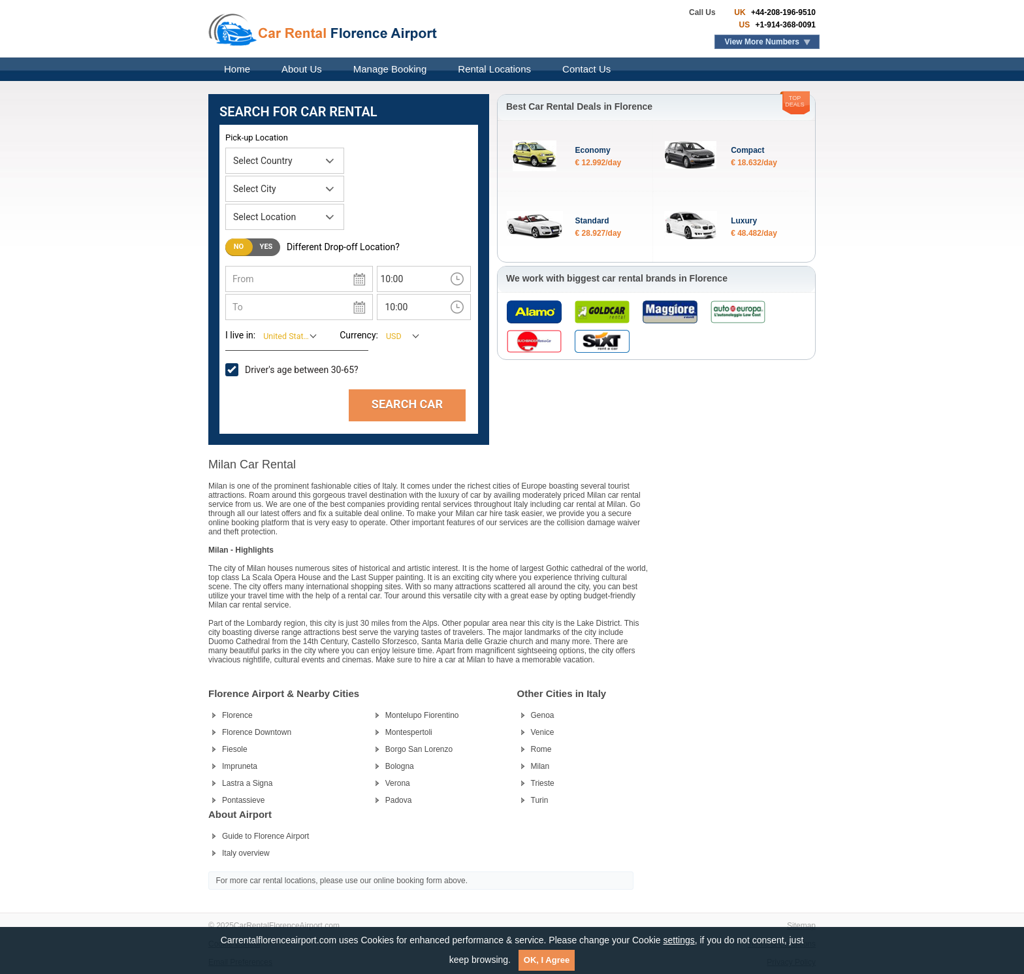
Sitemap (801, 925)
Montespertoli (408, 732)
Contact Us (586, 68)
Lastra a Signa (247, 783)
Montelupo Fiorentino (422, 715)
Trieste (542, 783)
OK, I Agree (546, 960)
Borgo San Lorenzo (419, 749)
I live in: (240, 335)
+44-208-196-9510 (782, 12)
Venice (542, 732)
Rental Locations (494, 68)
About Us (301, 68)
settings (678, 940)
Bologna (399, 766)
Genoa (542, 715)
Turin (540, 800)
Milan (540, 766)
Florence (237, 715)
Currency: (359, 335)
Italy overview (246, 853)
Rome (541, 749)
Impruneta (239, 766)
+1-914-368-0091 (784, 24)
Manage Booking (390, 68)
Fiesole (235, 749)
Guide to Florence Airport (265, 836)
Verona (397, 783)
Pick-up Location (256, 137)
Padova (398, 800)
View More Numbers (762, 41)
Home (237, 68)
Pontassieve (243, 800)
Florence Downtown (256, 732)
